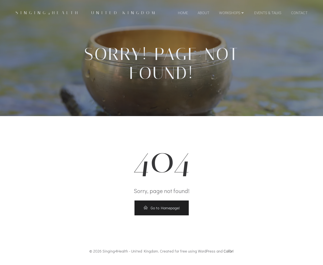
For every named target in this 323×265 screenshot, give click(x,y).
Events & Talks (267, 12)
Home (183, 12)
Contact (299, 12)
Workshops (232, 12)
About (203, 12)
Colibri (229, 250)
